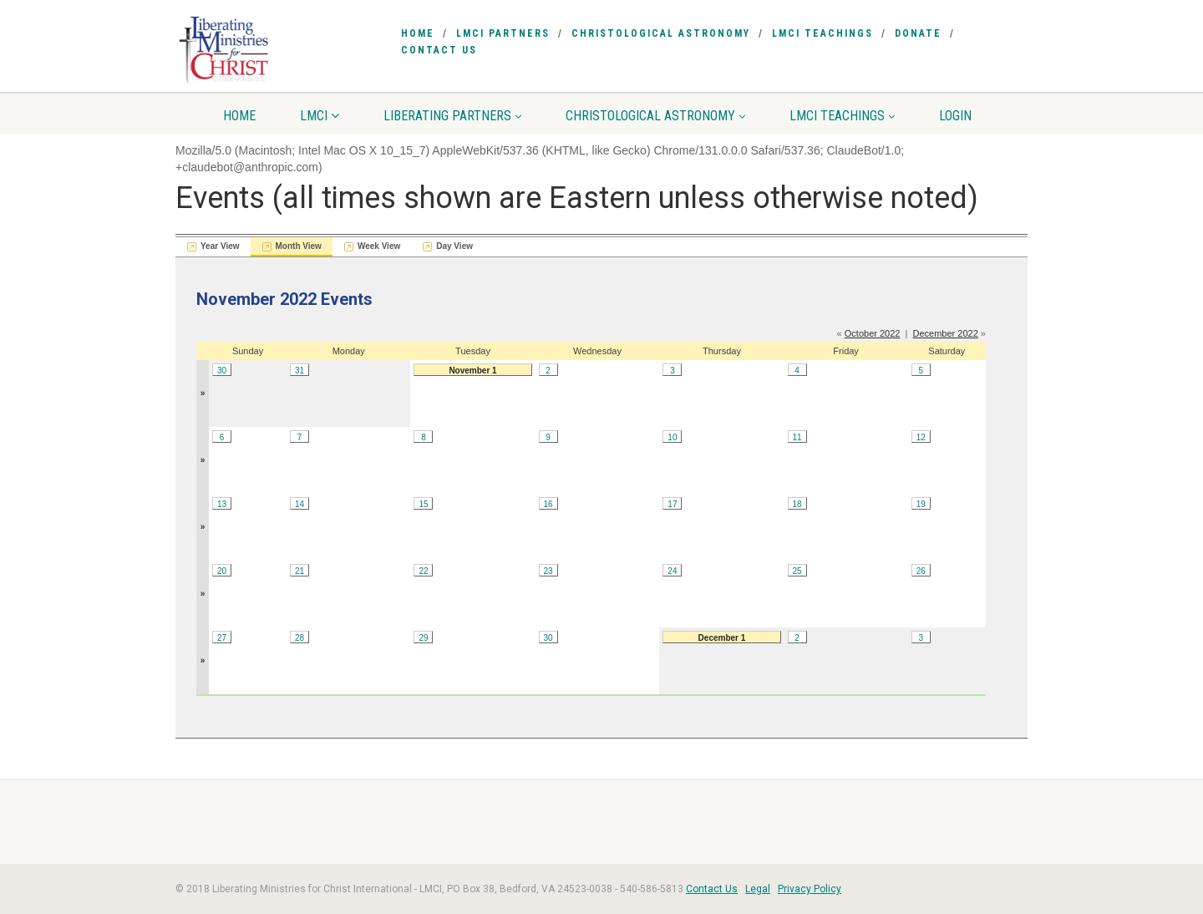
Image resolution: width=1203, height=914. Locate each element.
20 (221, 571)
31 (299, 370)
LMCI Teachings (822, 33)
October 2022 (873, 333)
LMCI (319, 116)
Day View (454, 246)
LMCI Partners (503, 33)
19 (921, 504)
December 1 (722, 637)
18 (796, 504)
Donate (918, 33)
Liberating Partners (452, 116)
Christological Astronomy (660, 33)
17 (672, 504)
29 (423, 637)
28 (299, 637)
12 (921, 437)
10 (672, 437)
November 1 (472, 370)
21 (299, 571)
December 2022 (945, 333)
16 (548, 504)
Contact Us (439, 50)
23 (548, 571)
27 (221, 637)
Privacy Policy (809, 889)
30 (221, 370)
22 (423, 571)
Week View (379, 246)
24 (672, 571)
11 (796, 437)
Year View (220, 246)
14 (299, 504)
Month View (299, 246)
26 (921, 571)
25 (796, 571)
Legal (757, 889)
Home (417, 33)
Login (955, 116)
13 (221, 504)
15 (423, 504)
